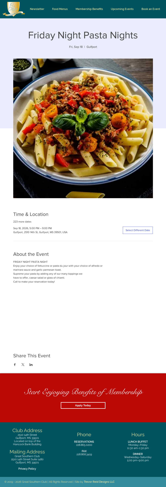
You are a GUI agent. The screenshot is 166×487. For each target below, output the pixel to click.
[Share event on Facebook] (14, 364)
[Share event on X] (22, 364)
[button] (60, 9)
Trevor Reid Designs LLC (99, 481)
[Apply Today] (83, 405)
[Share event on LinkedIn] (31, 364)
